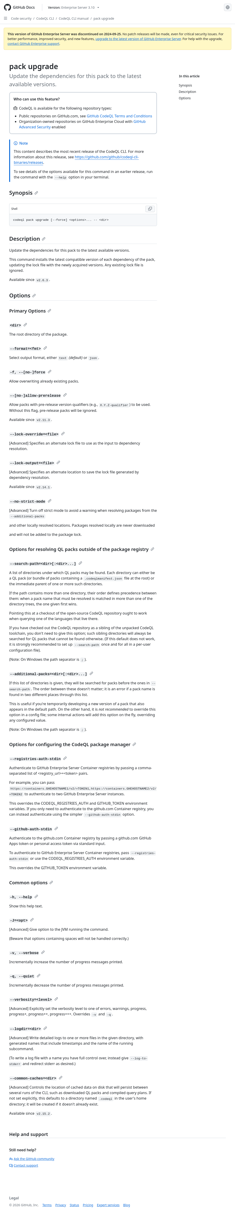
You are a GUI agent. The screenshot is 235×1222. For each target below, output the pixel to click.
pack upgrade (103, 18)
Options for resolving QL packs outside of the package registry (81, 549)
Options (22, 295)
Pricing (88, 1205)
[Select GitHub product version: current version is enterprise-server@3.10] (73, 7)
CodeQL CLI (45, 18)
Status (74, 1205)
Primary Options (30, 311)
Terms (47, 1205)
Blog (126, 1205)
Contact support (23, 1165)
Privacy (60, 1205)
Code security (21, 18)
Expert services (108, 1205)
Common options (31, 882)
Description (27, 238)
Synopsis (23, 192)
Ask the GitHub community (31, 1159)
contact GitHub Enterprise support (33, 43)
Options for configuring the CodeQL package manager (72, 744)
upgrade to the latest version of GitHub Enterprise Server (138, 39)
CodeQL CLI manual (74, 18)
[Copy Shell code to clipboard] (150, 209)
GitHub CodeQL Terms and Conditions (119, 116)
